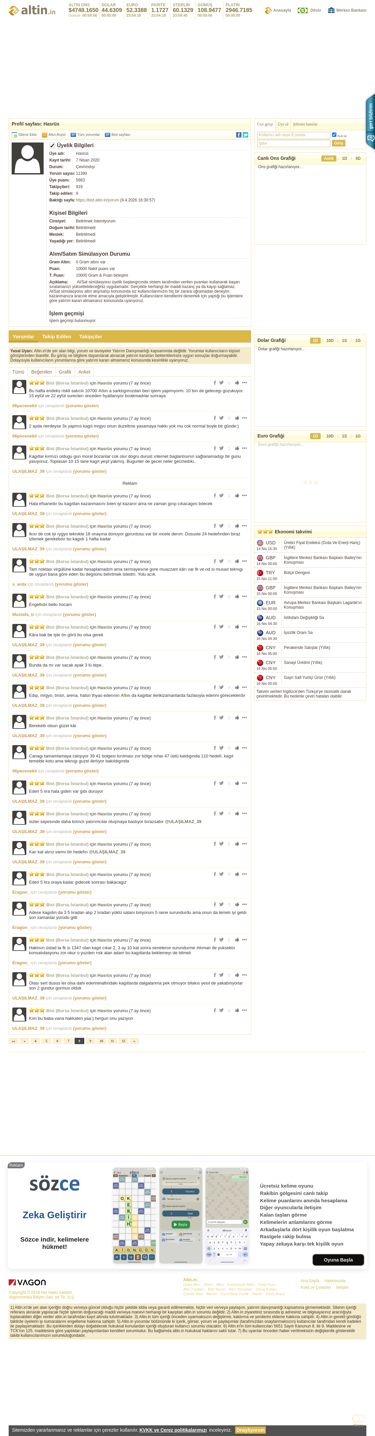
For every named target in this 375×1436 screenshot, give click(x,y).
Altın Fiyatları (193, 1382)
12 (123, 1134)
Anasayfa (282, 10)
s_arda (19, 677)
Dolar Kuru (267, 1378)
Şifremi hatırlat (305, 124)
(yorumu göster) (82, 405)
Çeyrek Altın (193, 1387)
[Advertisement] (187, 68)
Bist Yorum (216, 1382)
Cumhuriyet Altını (241, 1378)
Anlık (329, 158)
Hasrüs (105, 383)
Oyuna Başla (338, 1353)
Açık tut (342, 136)
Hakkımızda (334, 1374)
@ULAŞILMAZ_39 (183, 914)
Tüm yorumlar (88, 135)
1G (358, 350)
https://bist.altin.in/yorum (97, 200)
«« (13, 1134)
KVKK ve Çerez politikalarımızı (173, 1430)
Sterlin (257, 1387)
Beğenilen (41, 372)
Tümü (18, 372)
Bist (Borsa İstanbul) (67, 383)
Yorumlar (23, 336)
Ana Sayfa (310, 1374)
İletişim (342, 1380)
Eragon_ (21, 985)
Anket (84, 372)
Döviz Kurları (266, 1382)
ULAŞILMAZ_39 (28, 471)
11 (112, 1134)
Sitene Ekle (27, 135)
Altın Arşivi (57, 135)
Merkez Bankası (351, 10)
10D (330, 350)
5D (358, 158)
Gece (358, 1425)
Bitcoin (211, 1387)
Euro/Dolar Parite (234, 1387)
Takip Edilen (56, 336)
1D (344, 158)
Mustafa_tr (23, 707)
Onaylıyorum (250, 1430)
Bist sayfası (121, 135)
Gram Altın (191, 1378)
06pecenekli (24, 405)
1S (344, 350)
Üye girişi (265, 124)
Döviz (315, 10)
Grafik (65, 372)
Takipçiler (90, 336)
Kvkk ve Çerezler (316, 1380)
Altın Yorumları (241, 1382)
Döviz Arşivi (275, 1387)
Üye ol (283, 124)
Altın (103, 390)
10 (101, 1134)
